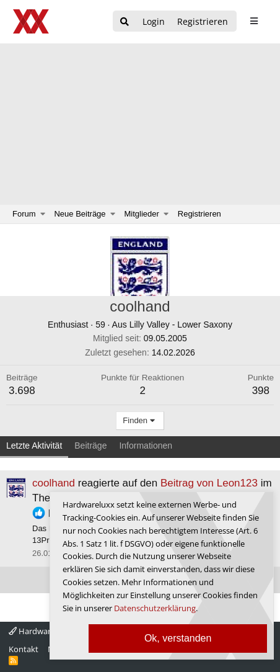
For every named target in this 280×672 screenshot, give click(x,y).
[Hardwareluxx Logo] (31, 21)
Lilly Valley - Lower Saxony (180, 324)
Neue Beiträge (79, 213)
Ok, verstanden (178, 638)
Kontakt (23, 649)
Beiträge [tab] (90, 445)
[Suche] (124, 22)
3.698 (22, 390)
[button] (43, 214)
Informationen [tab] (145, 445)
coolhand (53, 483)
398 (260, 390)
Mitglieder (142, 213)
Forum (24, 213)
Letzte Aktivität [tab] (34, 445)
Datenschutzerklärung (155, 608)
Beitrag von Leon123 (209, 483)
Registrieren (199, 213)
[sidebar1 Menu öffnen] (254, 21)
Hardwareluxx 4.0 (46, 631)
